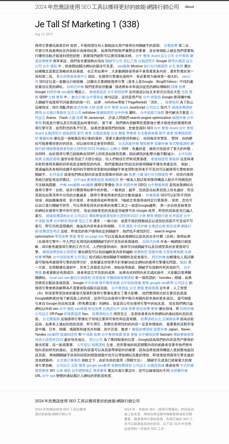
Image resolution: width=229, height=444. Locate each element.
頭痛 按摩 (178, 87)
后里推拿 (99, 278)
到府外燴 (53, 92)
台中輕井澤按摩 (66, 221)
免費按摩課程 (121, 365)
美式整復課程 (179, 143)
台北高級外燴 (128, 143)
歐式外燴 (81, 107)
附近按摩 (173, 226)
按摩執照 (172, 102)
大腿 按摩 (76, 118)
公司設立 (153, 107)
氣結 (183, 262)
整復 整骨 (76, 236)
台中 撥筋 (50, 66)
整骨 (145, 283)
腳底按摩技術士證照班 (60, 252)
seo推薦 (81, 309)
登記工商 (130, 61)
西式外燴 (159, 257)
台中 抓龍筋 (152, 97)
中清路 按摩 (92, 334)
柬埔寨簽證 (97, 92)
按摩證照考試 (49, 231)
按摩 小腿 (136, 174)
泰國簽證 (112, 180)
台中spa (80, 180)
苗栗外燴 (155, 252)
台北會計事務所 (55, 113)
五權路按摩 (170, 319)
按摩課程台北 (102, 314)
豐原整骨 (42, 371)
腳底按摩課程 (142, 329)
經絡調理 (69, 133)
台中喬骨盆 (94, 97)
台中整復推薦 (158, 185)
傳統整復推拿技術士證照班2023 (70, 149)
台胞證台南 (157, 226)
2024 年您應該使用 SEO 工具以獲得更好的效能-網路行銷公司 (107, 7)
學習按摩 (62, 236)
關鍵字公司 (114, 61)
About (189, 7)
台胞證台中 (111, 309)
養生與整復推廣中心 (71, 76)
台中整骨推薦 (111, 334)
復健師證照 (105, 113)
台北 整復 (118, 133)
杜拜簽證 (56, 174)
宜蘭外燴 (161, 143)
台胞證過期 (101, 133)
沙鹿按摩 (171, 45)
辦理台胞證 (176, 61)
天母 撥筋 (125, 226)
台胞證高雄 (155, 365)
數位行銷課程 (81, 278)
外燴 (63, 185)
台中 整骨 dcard (147, 56)
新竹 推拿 (84, 133)
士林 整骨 (55, 97)
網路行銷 (161, 216)
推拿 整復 (130, 334)
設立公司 (167, 56)
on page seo (94, 236)
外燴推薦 (153, 195)
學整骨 (131, 133)
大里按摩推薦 (173, 252)
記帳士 (116, 149)
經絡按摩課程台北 (60, 216)
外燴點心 (103, 149)
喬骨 (119, 185)
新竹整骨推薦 (109, 283)
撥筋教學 (147, 143)
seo (67, 278)
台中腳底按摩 (148, 334)
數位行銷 (78, 97)
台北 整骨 (176, 66)
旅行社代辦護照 (156, 66)
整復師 (174, 159)
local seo (56, 278)
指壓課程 (98, 345)
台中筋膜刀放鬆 (152, 113)
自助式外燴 (75, 87)
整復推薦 (152, 288)
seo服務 (123, 66)
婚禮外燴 (179, 118)
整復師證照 (159, 159)
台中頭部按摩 (63, 257)
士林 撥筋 (63, 371)
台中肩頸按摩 (117, 92)
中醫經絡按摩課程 (120, 278)
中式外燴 (141, 226)
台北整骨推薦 (147, 133)
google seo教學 (162, 283)
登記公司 (96, 340)
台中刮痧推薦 (131, 283)
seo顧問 (53, 334)
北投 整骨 (78, 365)
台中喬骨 (182, 56)
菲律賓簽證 (72, 314)
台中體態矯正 (82, 371)
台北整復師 (51, 319)
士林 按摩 (96, 107)
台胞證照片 (146, 61)
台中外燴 (121, 113)
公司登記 (81, 257)
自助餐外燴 (179, 371)
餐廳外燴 (46, 138)
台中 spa (48, 376)
